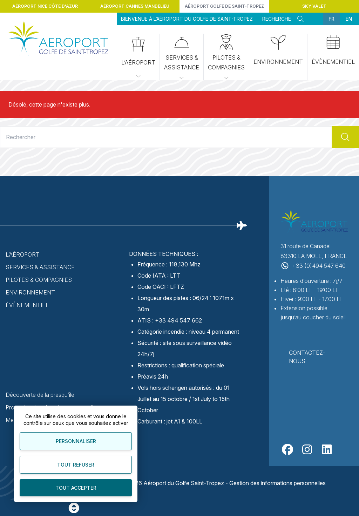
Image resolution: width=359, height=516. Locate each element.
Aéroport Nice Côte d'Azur (45, 6)
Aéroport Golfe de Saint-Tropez (224, 6)
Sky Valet (314, 6)
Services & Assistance (181, 57)
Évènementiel (333, 50)
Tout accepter (75, 488)
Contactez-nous (307, 357)
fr (331, 19)
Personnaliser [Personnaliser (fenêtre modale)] (76, 441)
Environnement (278, 50)
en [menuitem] (349, 19)
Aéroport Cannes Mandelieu (134, 6)
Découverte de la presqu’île (40, 394)
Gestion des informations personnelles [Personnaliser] (277, 483)
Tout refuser (75, 465)
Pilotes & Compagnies (226, 57)
